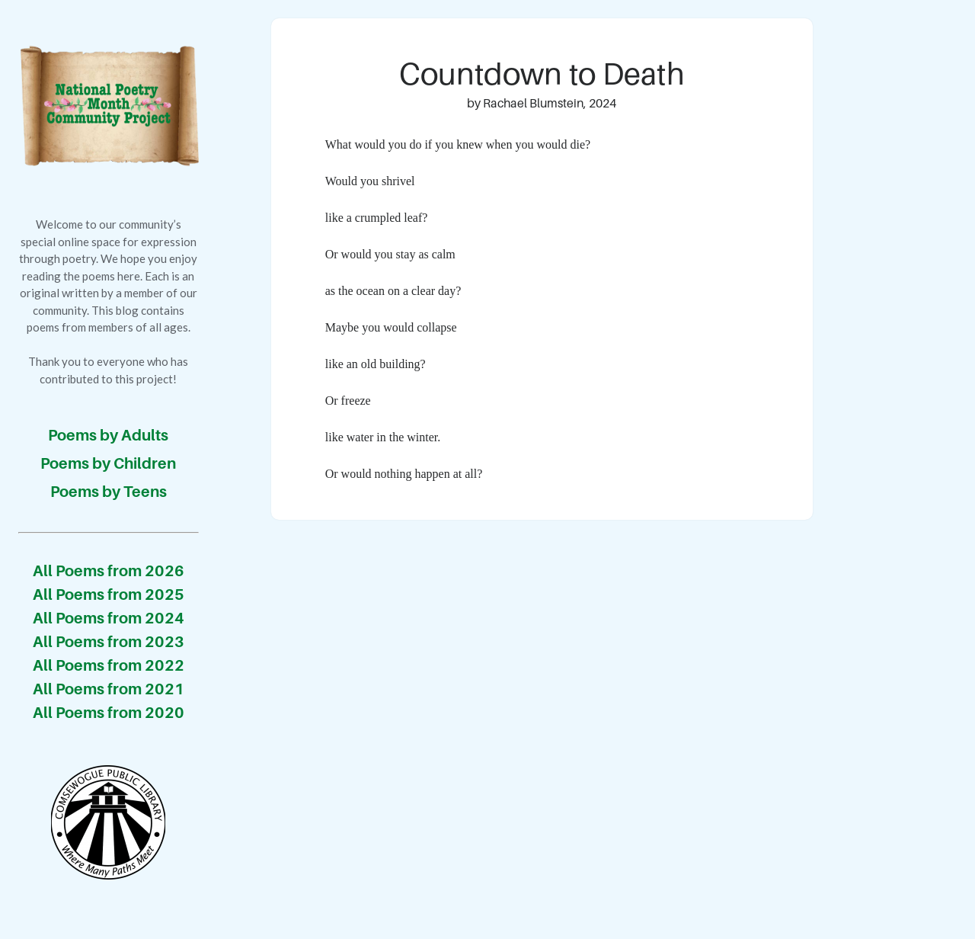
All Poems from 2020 (108, 712)
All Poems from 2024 (108, 618)
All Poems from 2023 (108, 641)
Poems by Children (108, 463)
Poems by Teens (108, 491)
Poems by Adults (108, 435)
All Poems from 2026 (108, 570)
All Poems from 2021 (108, 689)
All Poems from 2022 (108, 665)
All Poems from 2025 (108, 594)
